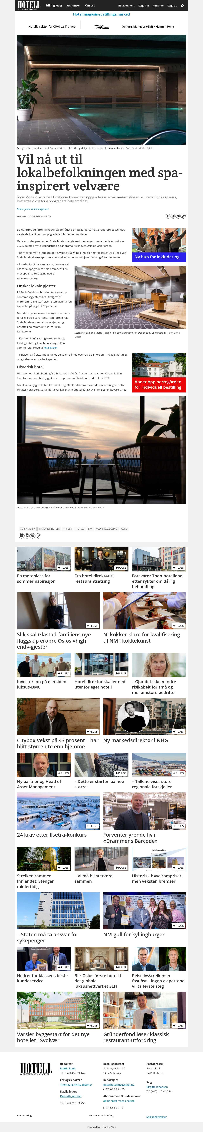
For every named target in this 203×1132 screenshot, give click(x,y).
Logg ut (172, 5)
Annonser (73, 5)
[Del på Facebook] (168, 216)
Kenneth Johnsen (71, 1096)
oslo (124, 528)
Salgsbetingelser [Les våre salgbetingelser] (156, 1117)
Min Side (158, 5)
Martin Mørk (68, 1068)
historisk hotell (49, 528)
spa (90, 528)
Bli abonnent (126, 5)
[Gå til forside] (29, 5)
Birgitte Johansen (157, 1087)
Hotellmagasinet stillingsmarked (101, 14)
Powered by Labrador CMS (101, 1127)
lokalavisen (51, 347)
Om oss (90, 5)
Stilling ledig (54, 5)
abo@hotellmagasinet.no (119, 1101)
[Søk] (182, 5)
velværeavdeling (106, 528)
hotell (80, 528)
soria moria (27, 528)
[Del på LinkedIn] (173, 216)
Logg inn (143, 5)
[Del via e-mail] (178, 216)
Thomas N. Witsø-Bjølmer (76, 1084)
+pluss (68, 528)
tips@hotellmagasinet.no (118, 1084)
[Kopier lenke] (183, 216)
